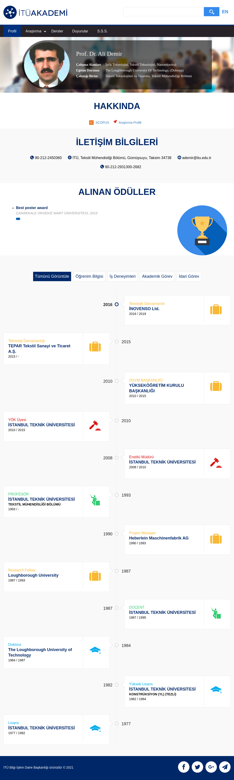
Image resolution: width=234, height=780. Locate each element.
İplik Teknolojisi (116, 64)
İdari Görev (189, 276)
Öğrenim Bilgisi (89, 276)
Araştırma (35, 31)
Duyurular (80, 31)
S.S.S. (102, 31)
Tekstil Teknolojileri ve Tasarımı (127, 76)
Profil (12, 31)
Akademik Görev (157, 276)
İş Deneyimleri (123, 276)
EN (225, 11)
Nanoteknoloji (166, 64)
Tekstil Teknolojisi (142, 64)
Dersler (57, 31)
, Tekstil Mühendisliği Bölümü (171, 76)
